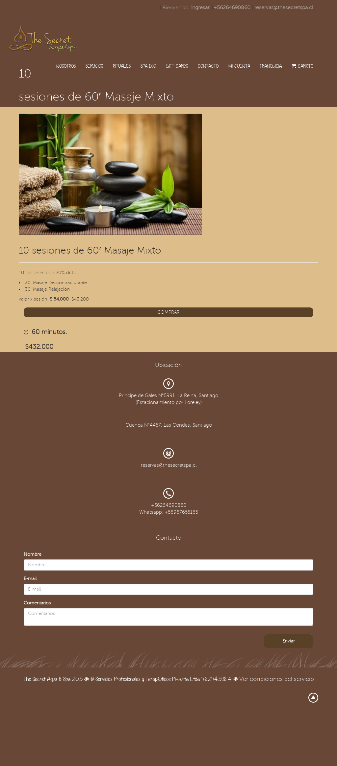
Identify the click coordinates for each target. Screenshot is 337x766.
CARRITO (302, 66)
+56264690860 (231, 8)
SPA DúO (148, 66)
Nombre (32, 554)
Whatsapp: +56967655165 (168, 512)
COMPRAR (168, 312)
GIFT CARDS (177, 66)
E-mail (30, 578)
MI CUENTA (239, 66)
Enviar (288, 640)
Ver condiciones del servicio (276, 679)
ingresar (200, 8)
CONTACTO (208, 66)
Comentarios (37, 602)
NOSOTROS (66, 66)
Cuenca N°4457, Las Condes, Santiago (168, 425)
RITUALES (122, 66)
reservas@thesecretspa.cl (283, 8)
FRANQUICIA (271, 66)
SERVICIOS (94, 66)
